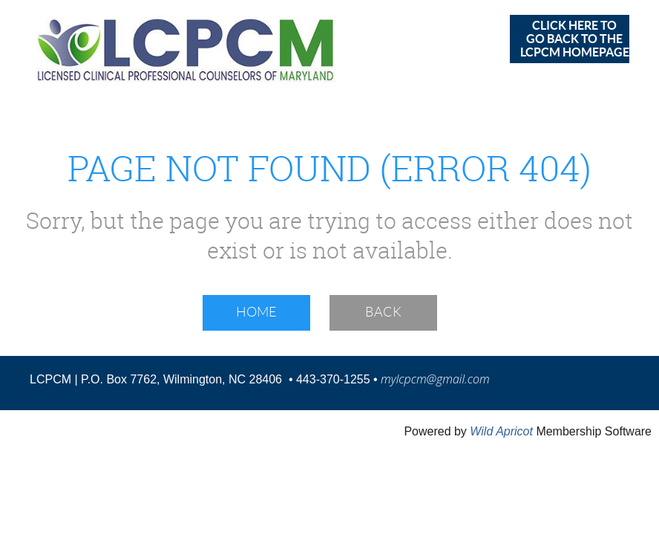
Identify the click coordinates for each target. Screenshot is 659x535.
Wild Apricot (501, 431)
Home (256, 312)
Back (383, 312)
